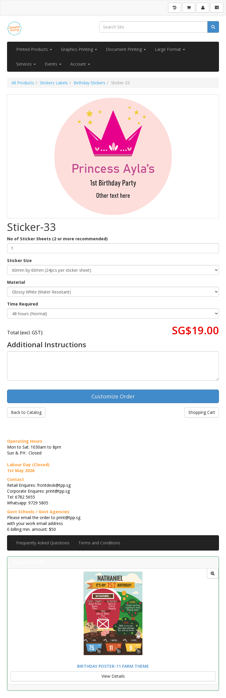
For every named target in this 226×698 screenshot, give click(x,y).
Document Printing (126, 49)
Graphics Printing (79, 49)
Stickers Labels (54, 82)
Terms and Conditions (99, 543)
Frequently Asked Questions (42, 543)
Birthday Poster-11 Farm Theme (113, 666)
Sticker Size (19, 260)
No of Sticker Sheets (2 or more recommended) (57, 238)
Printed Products (34, 49)
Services (26, 64)
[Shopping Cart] (188, 8)
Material (16, 282)
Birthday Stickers (89, 82)
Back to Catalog (26, 412)
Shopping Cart (201, 412)
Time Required (22, 304)
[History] (174, 8)
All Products (22, 82)
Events (53, 64)
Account (80, 64)
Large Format (170, 49)
